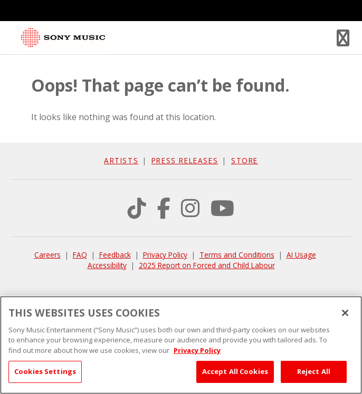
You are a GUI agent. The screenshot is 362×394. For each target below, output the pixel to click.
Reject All (313, 371)
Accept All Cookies (235, 371)
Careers (47, 255)
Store (244, 160)
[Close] (345, 312)
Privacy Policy (165, 255)
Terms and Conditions (236, 255)
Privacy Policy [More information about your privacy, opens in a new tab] (197, 350)
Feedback (115, 255)
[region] (181, 345)
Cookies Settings (45, 371)
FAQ (80, 255)
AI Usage (301, 255)
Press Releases (184, 160)
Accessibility (107, 265)
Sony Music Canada (63, 37)
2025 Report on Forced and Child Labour (207, 265)
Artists (121, 160)
